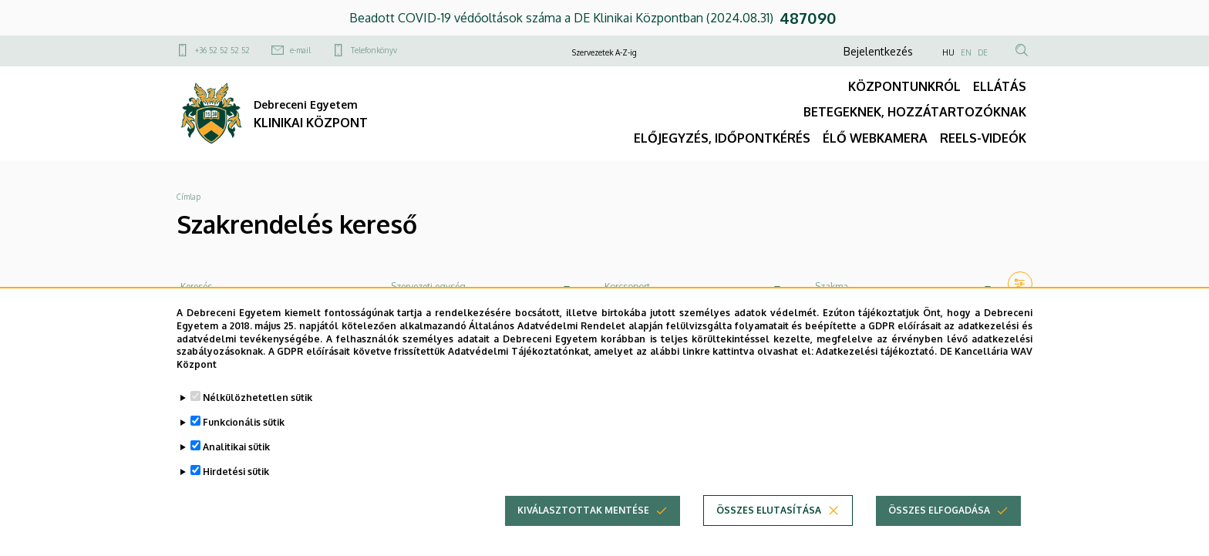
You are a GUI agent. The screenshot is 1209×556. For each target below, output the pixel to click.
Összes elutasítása (768, 521)
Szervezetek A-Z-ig (604, 52)
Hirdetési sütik (236, 482)
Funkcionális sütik (244, 433)
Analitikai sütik (236, 457)
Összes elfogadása (939, 521)
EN (966, 52)
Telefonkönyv (374, 50)
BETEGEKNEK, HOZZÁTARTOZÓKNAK (914, 112)
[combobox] (480, 286)
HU (948, 52)
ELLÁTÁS (999, 86)
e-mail (300, 50)
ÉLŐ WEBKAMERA (875, 138)
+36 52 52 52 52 (222, 50)
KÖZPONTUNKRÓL (904, 86)
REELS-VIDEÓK (983, 138)
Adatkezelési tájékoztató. (876, 362)
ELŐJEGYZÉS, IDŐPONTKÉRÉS (722, 138)
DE (983, 52)
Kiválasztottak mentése (583, 521)
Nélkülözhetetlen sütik (257, 408)
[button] (1020, 283)
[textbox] (480, 287)
